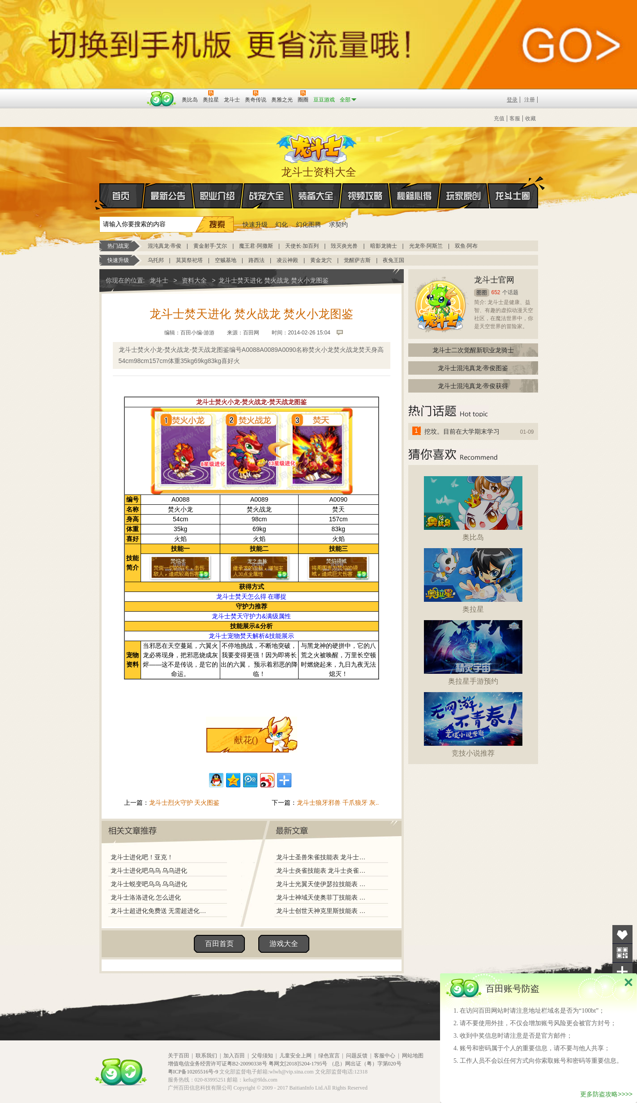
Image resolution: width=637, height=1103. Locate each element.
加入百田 (234, 1055)
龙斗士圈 (512, 187)
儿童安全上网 (295, 1055)
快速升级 (255, 224)
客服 (514, 118)
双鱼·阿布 (466, 246)
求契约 (338, 224)
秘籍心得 (414, 195)
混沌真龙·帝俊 (164, 246)
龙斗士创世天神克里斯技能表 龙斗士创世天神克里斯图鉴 (322, 910)
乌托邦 (156, 260)
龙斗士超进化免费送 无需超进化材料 (161, 910)
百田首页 (219, 943)
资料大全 (194, 280)
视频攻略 (365, 195)
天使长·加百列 (302, 246)
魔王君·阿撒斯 (256, 246)
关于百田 (178, 1055)
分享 (622, 972)
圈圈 (481, 292)
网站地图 (412, 1055)
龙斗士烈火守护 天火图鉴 (184, 802)
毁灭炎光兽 (344, 246)
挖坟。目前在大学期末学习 (462, 431)
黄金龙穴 (321, 260)
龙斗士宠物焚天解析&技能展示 (251, 635)
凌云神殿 (287, 260)
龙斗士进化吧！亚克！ (142, 857)
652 (496, 292)
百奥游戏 (121, 93)
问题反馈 (357, 1055)
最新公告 (168, 195)
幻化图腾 (308, 224)
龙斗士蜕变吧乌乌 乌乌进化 (149, 883)
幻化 (281, 224)
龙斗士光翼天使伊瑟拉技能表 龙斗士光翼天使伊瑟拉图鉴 (322, 883)
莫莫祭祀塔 (189, 260)
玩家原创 (463, 195)
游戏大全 (283, 943)
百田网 (161, 98)
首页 (100, 196)
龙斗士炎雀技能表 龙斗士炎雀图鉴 (322, 870)
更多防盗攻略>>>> (606, 1094)
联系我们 (206, 1055)
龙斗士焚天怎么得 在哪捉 (251, 596)
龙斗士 (317, 147)
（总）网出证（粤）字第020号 (365, 1064)
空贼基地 (225, 260)
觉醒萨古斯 (357, 260)
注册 (529, 100)
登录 (512, 100)
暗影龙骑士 (383, 246)
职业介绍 (217, 195)
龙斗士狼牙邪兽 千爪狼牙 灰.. (338, 802)
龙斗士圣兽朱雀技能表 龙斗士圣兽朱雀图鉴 (322, 857)
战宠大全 (266, 195)
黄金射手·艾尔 (210, 246)
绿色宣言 (329, 1055)
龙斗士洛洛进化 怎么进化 (146, 897)
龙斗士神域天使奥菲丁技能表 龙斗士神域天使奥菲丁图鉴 (322, 897)
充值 (499, 118)
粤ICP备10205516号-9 (193, 1072)
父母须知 (262, 1055)
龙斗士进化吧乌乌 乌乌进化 (149, 870)
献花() (246, 740)
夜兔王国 (393, 260)
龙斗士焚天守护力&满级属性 (251, 616)
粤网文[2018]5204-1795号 (298, 1064)
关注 (622, 953)
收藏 (530, 118)
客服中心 (384, 1055)
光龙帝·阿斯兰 (426, 246)
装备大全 (316, 195)
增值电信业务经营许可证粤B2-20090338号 (217, 1064)
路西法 (256, 260)
